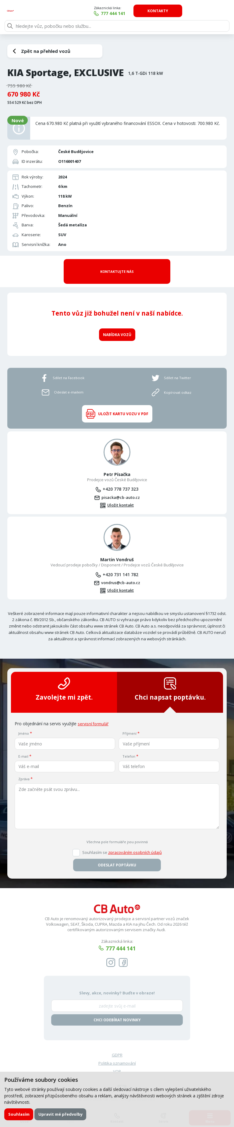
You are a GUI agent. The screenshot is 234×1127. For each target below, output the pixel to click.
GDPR (117, 1045)
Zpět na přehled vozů (45, 51)
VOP (117, 1062)
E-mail (23, 746)
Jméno (23, 723)
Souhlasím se (122, 842)
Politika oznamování (117, 1054)
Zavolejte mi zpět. (64, 679)
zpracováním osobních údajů (135, 842)
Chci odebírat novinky (117, 1010)
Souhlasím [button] (19, 1114)
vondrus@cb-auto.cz (120, 572)
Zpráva (24, 769)
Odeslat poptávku (117, 855)
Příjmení (129, 723)
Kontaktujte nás (117, 265)
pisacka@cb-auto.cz (120, 486)
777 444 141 (158, 13)
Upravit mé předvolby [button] (61, 1114)
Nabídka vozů (117, 323)
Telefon (128, 746)
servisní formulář (94, 714)
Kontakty (202, 10)
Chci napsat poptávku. (170, 679)
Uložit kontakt (120, 494)
